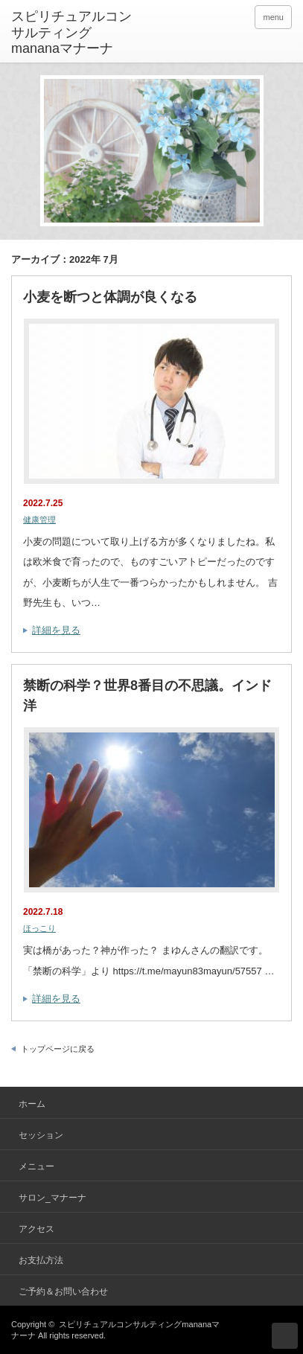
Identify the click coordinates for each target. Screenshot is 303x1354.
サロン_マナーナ (52, 1197)
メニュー (36, 1166)
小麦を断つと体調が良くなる (110, 297)
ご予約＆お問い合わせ (63, 1291)
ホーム (32, 1104)
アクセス (36, 1229)
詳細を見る (56, 630)
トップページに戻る (58, 1048)
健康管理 (39, 519)
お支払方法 (41, 1260)
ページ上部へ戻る (285, 1336)
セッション (41, 1135)
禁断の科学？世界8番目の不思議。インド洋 (147, 695)
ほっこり (39, 928)
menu (273, 17)
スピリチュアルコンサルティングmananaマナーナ (71, 32)
